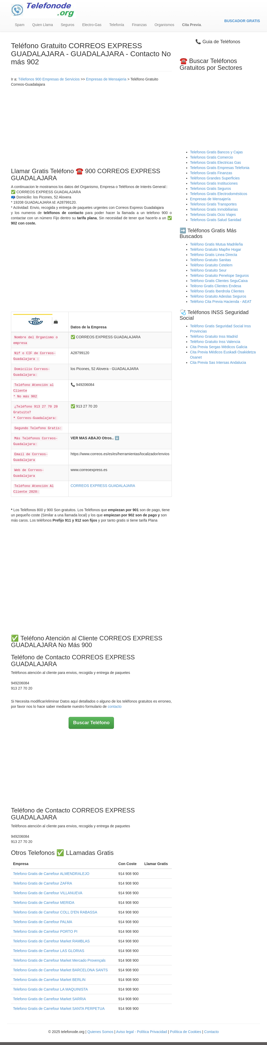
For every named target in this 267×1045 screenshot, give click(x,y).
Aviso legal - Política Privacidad (141, 1032)
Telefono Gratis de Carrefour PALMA (42, 922)
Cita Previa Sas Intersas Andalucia (218, 362)
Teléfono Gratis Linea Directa (213, 255)
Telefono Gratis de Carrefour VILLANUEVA (47, 893)
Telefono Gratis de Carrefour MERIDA (43, 902)
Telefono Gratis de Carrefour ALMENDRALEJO (51, 874)
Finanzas (139, 25)
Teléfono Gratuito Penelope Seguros (219, 275)
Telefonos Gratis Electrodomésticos (218, 194)
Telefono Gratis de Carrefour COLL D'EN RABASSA (55, 912)
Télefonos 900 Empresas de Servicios (49, 79)
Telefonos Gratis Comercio (211, 157)
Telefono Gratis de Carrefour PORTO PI (45, 931)
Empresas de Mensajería (210, 199)
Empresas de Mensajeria (106, 79)
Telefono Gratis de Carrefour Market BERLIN (49, 980)
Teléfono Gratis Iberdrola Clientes (217, 291)
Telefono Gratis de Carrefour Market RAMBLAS (51, 941)
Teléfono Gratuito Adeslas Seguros (218, 296)
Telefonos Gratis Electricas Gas (215, 162)
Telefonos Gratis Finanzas (211, 173)
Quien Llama (42, 25)
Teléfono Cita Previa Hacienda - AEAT (221, 301)
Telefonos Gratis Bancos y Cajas (216, 152)
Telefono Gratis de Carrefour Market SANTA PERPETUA (59, 1008)
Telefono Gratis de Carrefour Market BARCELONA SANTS (60, 970)
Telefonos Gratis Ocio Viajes (213, 214)
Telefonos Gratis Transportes (213, 204)
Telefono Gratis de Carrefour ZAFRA (42, 883)
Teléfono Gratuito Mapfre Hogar (215, 249)
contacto (115, 706)
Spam (20, 25)
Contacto (211, 1032)
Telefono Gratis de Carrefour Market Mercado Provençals (59, 960)
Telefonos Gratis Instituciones (214, 183)
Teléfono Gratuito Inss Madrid (214, 336)
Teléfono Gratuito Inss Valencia (215, 342)
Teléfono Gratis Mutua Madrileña (216, 244)
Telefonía (116, 25)
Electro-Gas (91, 25)
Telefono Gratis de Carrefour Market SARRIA (49, 999)
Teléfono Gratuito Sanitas (210, 260)
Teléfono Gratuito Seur (208, 270)
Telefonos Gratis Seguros (210, 188)
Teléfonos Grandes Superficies (215, 178)
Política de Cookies (185, 1032)
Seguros (67, 25)
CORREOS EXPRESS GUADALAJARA (103, 486)
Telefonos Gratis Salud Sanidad (215, 220)
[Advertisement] (91, 126)
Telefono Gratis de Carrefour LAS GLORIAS (48, 951)
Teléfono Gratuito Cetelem (211, 265)
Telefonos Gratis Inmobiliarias (214, 209)
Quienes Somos (100, 1032)
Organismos (164, 25)
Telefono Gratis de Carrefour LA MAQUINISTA (50, 989)
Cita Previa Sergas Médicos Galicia (218, 347)
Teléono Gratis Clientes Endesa (215, 286)
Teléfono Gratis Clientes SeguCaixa (219, 281)
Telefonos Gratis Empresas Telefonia (220, 168)
